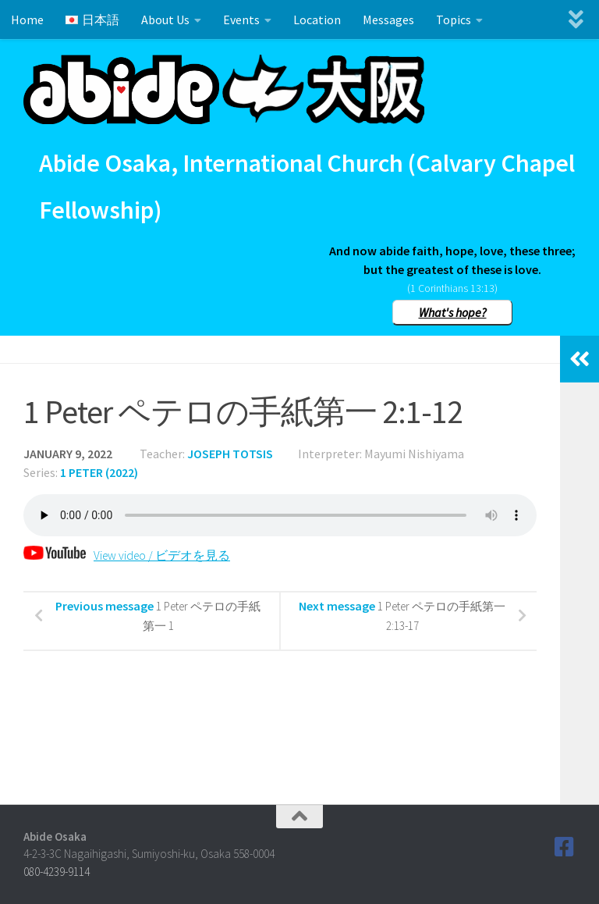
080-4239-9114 (56, 871)
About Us (165, 19)
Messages (388, 19)
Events (241, 19)
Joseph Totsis (230, 453)
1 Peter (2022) (99, 472)
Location (317, 19)
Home (27, 19)
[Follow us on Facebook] (565, 847)
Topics (453, 19)
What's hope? (453, 312)
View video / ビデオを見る (136, 555)
